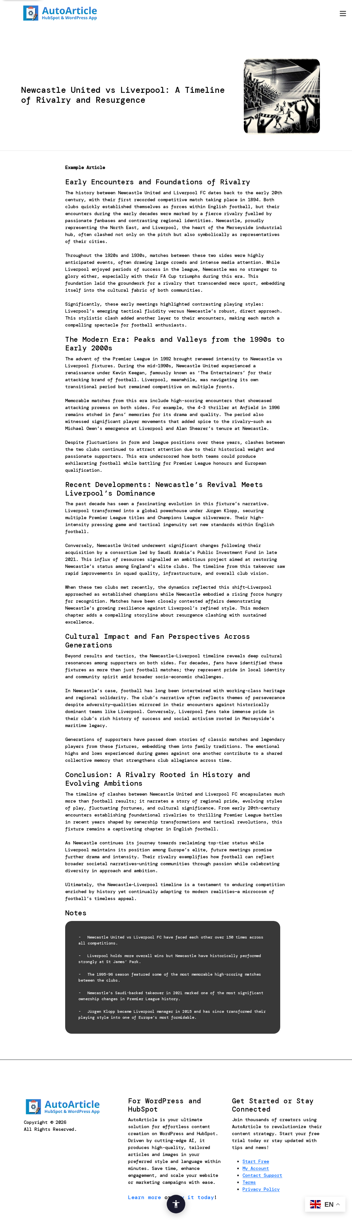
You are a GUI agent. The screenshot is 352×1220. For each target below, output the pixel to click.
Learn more (144, 1197)
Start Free (255, 1161)
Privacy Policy (261, 1189)
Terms (249, 1182)
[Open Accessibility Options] (176, 1204)
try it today (194, 1197)
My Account (255, 1168)
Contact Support (262, 1175)
